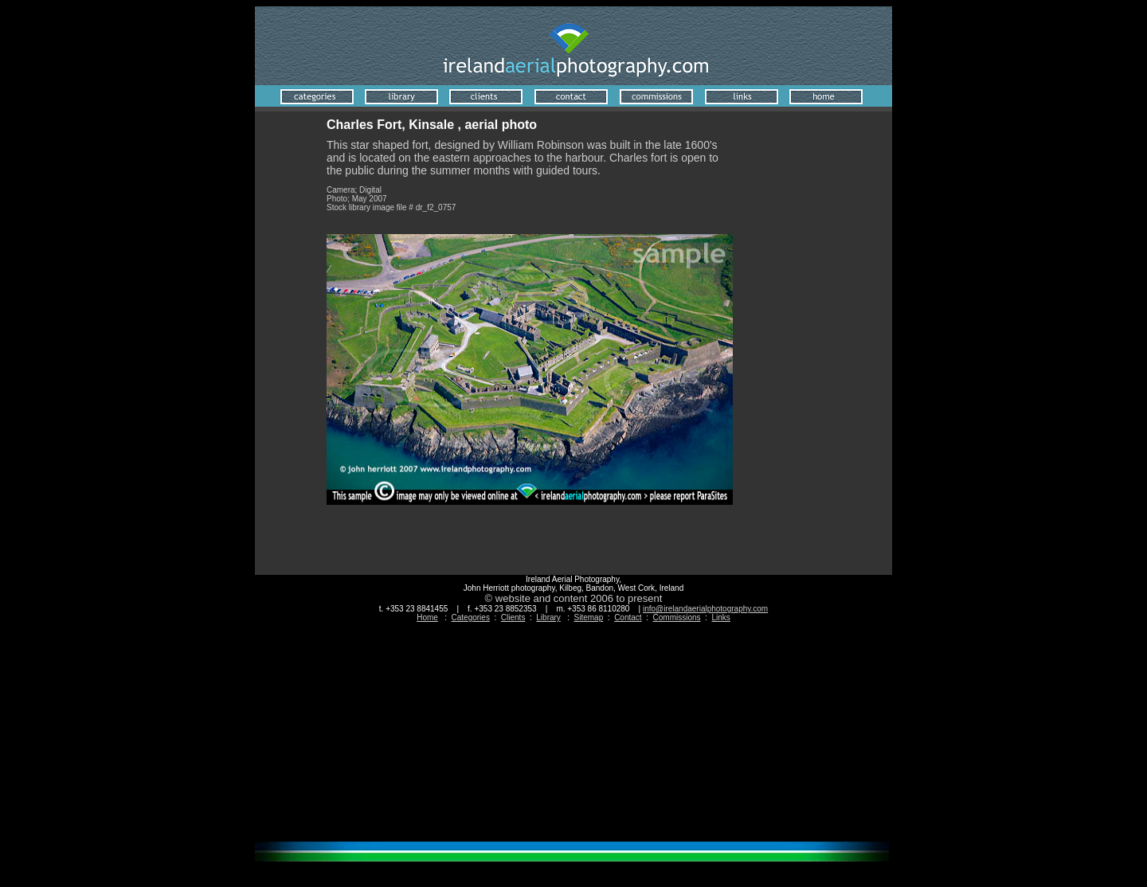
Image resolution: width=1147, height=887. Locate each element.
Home (427, 617)
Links (720, 617)
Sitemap (589, 617)
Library (548, 617)
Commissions (677, 617)
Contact (627, 617)
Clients (513, 617)
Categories (471, 617)
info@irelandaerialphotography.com (705, 608)
